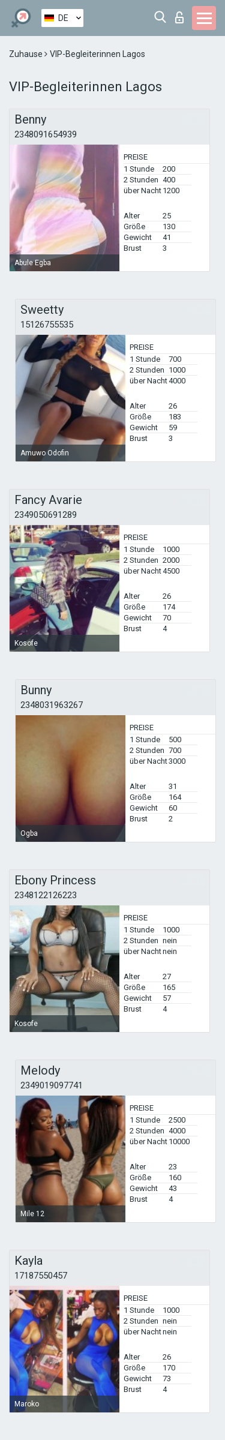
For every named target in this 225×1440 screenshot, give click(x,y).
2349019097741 (51, 1085)
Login (179, 17)
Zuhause (26, 54)
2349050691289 (45, 514)
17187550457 (40, 1275)
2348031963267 (51, 705)
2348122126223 (45, 895)
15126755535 (46, 324)
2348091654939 (45, 134)
